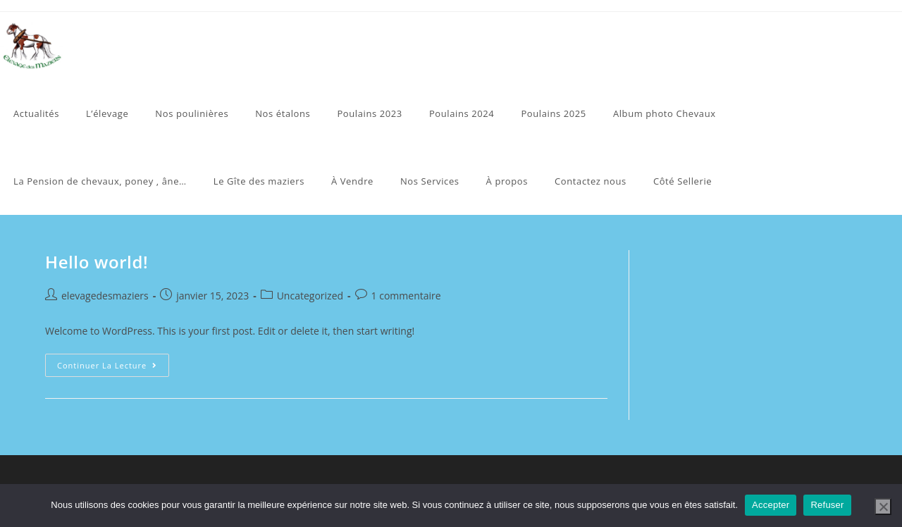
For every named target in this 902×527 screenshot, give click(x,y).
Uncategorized (310, 295)
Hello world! (96, 261)
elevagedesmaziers (105, 295)
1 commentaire (406, 295)
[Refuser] (883, 506)
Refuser (827, 505)
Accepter (770, 505)
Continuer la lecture (113, 368)
